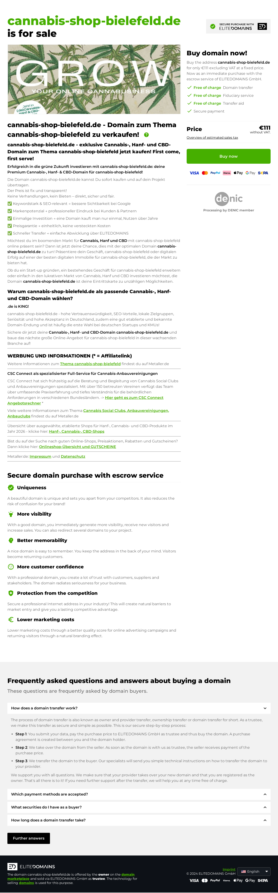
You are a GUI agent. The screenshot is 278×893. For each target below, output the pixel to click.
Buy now (228, 156)
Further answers (28, 838)
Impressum (40, 456)
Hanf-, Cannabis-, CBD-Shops (76, 431)
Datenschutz (73, 456)
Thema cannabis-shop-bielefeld (90, 364)
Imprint (229, 869)
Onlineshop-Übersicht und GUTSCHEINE (77, 447)
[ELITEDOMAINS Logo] (76, 867)
